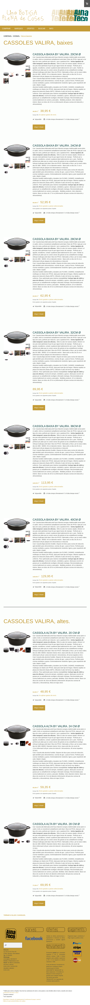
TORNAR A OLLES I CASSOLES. (15, 915)
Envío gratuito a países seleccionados (51, 206)
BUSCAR (41, 28)
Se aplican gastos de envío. (48, 115)
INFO (51, 28)
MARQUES (19, 28)
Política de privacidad (9, 1001)
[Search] (13, 945)
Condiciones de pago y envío (10, 992)
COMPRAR (6, 28)
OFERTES (30, 28)
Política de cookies (20, 1001)
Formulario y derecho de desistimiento (13, 999)
